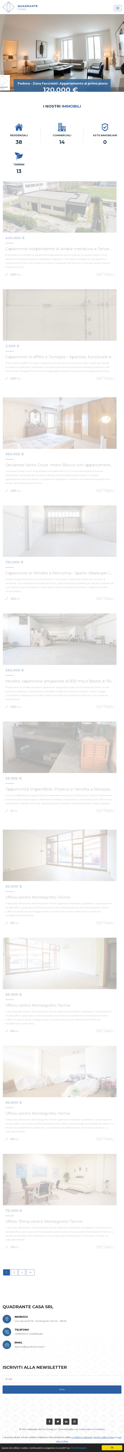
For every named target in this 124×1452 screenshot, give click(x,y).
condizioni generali (81, 1437)
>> (30, 1272)
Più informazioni (79, 1448)
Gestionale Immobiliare (92, 1429)
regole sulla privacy (104, 1437)
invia (62, 1389)
